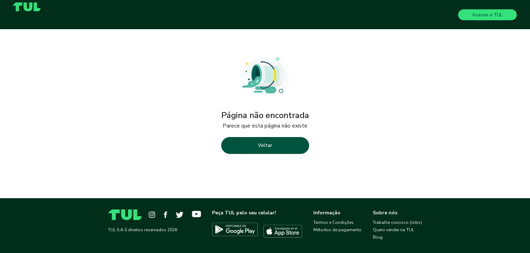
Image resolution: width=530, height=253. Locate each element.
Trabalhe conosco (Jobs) (397, 222)
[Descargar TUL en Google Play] (235, 231)
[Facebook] (165, 215)
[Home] (29, 6)
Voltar (265, 145)
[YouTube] (196, 215)
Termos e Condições (333, 222)
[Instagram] (152, 215)
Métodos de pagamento (337, 230)
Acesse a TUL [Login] (487, 14)
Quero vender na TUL (393, 230)
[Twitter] (179, 215)
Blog (378, 237)
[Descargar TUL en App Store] (282, 231)
